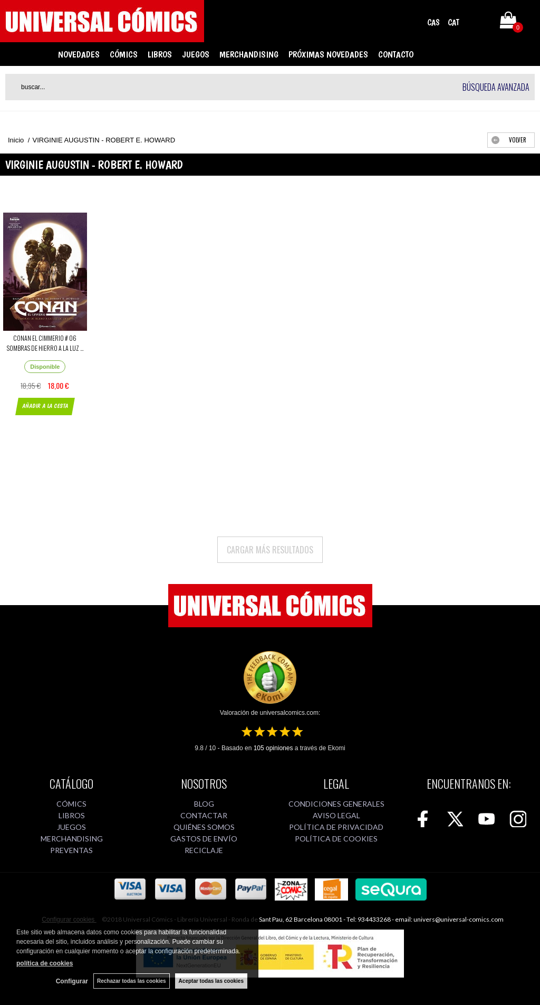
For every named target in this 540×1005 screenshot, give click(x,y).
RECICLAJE (204, 850)
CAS (433, 22)
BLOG (204, 803)
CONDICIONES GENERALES (336, 803)
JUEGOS (195, 54)
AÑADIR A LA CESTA (45, 406)
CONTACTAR (203, 815)
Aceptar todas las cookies (211, 981)
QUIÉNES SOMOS (204, 826)
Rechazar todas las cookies (131, 981)
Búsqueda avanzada (495, 87)
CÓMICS (124, 54)
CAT (453, 22)
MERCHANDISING (248, 54)
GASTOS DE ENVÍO (203, 838)
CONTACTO (395, 54)
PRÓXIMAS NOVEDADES (328, 54)
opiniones (273, 748)
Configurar (72, 981)
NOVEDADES (79, 54)
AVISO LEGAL (336, 815)
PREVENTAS (71, 850)
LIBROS (160, 54)
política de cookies (44, 963)
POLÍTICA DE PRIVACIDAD (336, 826)
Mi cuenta (478, 22)
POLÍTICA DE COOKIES (336, 838)
